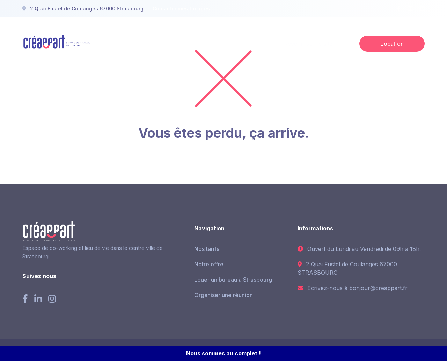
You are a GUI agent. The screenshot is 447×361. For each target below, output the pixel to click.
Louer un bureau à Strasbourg (233, 279)
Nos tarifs (206, 248)
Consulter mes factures (181, 9)
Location (392, 43)
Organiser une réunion (223, 294)
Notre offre (209, 264)
